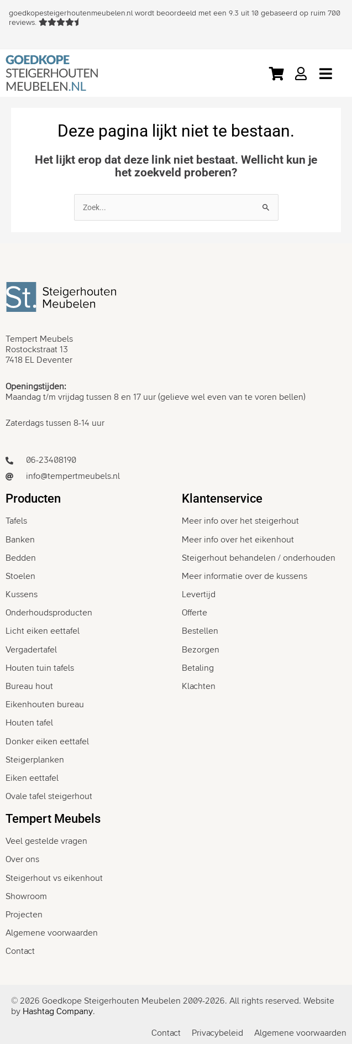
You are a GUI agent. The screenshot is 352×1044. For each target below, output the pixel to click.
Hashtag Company (58, 1011)
